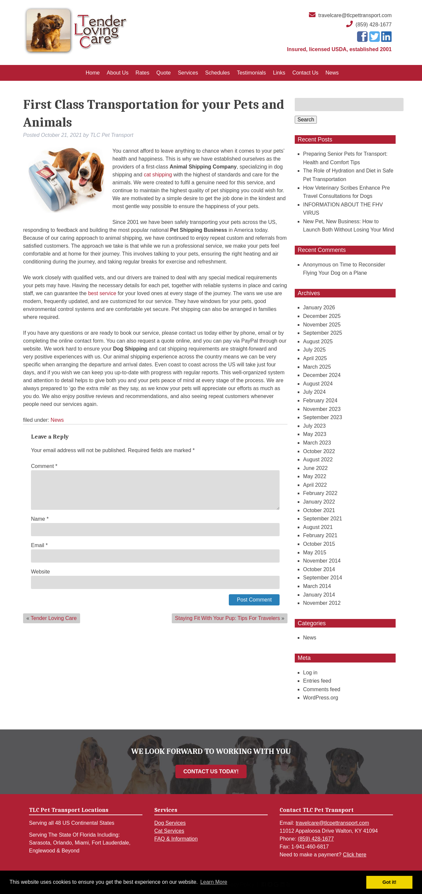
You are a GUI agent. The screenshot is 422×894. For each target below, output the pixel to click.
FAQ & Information (176, 839)
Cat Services (169, 831)
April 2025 (315, 358)
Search (305, 119)
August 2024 (318, 383)
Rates (142, 73)
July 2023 (314, 426)
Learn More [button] (213, 882)
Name (39, 519)
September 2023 (322, 417)
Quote (163, 73)
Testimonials (251, 73)
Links (279, 73)
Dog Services (170, 823)
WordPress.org (320, 697)
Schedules (217, 73)
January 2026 (319, 307)
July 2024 (314, 392)
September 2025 (322, 333)
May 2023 (314, 434)
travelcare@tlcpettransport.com (355, 15)
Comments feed (321, 689)
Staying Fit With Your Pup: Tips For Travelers (227, 618)
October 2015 (319, 544)
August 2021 (318, 527)
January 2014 (319, 595)
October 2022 (319, 451)
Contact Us (305, 73)
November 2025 (322, 324)
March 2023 (317, 443)
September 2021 (322, 518)
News (332, 73)
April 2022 (315, 485)
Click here (354, 854)
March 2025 (317, 367)
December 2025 (322, 316)
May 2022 (314, 476)
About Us (118, 73)
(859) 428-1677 (374, 24)
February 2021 (320, 535)
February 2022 (320, 493)
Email (39, 545)
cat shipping (158, 174)
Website (40, 571)
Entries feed (317, 681)
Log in (310, 672)
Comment (44, 466)
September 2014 (322, 577)
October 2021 (319, 510)
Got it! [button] (389, 882)
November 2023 (322, 409)
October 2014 (319, 569)
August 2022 (318, 459)
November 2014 (322, 561)
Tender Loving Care (54, 618)
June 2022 (315, 468)
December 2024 (322, 375)
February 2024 (320, 400)
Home (93, 73)
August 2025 (318, 341)
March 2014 (317, 586)
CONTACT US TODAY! (211, 771)
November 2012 (322, 603)
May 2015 (314, 552)
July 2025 (314, 350)
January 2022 (319, 502)
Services (188, 73)
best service (102, 293)
